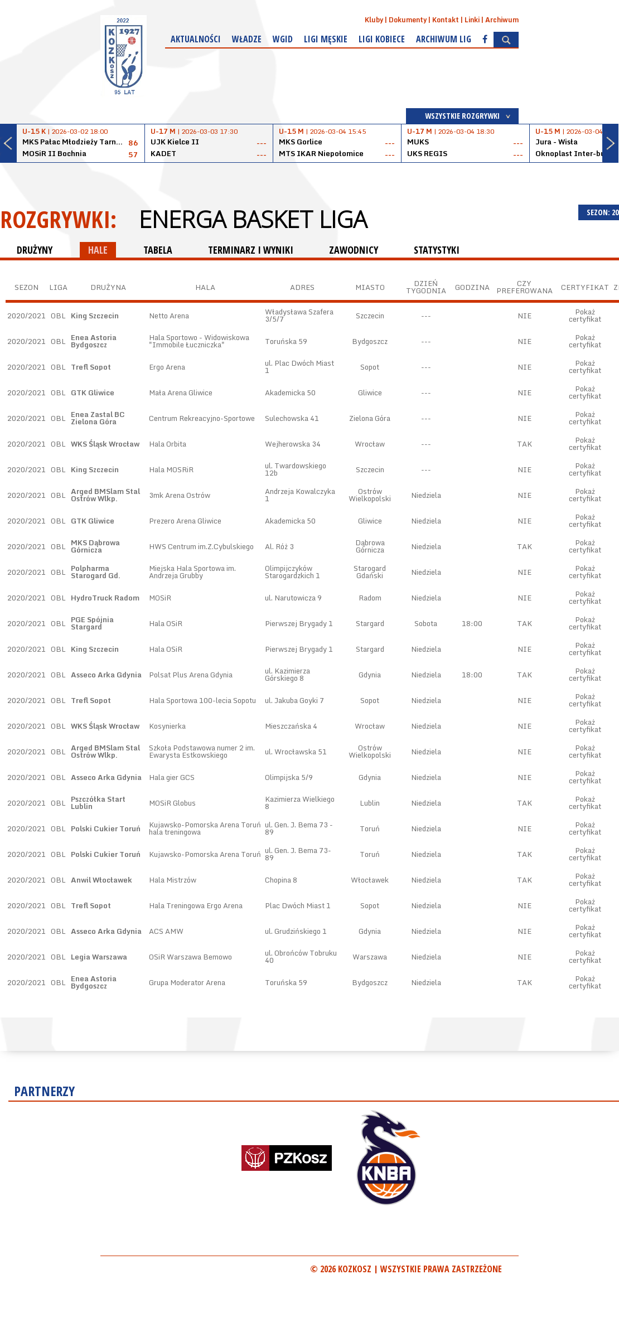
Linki (472, 19)
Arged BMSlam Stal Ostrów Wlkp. (105, 495)
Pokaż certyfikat (585, 315)
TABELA (157, 249)
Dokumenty (408, 19)
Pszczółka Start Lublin (98, 802)
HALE (98, 249)
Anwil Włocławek (101, 880)
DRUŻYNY (34, 249)
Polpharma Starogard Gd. (95, 572)
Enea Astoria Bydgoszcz (94, 341)
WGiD (283, 39)
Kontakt (445, 19)
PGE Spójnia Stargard (92, 623)
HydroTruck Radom (105, 598)
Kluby (374, 19)
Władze (247, 39)
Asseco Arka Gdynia (106, 674)
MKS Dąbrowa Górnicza (95, 546)
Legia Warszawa (99, 957)
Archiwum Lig (443, 39)
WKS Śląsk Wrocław (105, 444)
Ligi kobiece (382, 39)
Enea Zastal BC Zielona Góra (98, 418)
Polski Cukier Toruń (106, 828)
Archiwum (502, 19)
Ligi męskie (325, 39)
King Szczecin (95, 315)
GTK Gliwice (92, 392)
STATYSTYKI (437, 249)
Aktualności (196, 39)
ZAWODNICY (353, 249)
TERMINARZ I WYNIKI (250, 249)
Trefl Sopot (91, 367)
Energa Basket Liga (253, 219)
